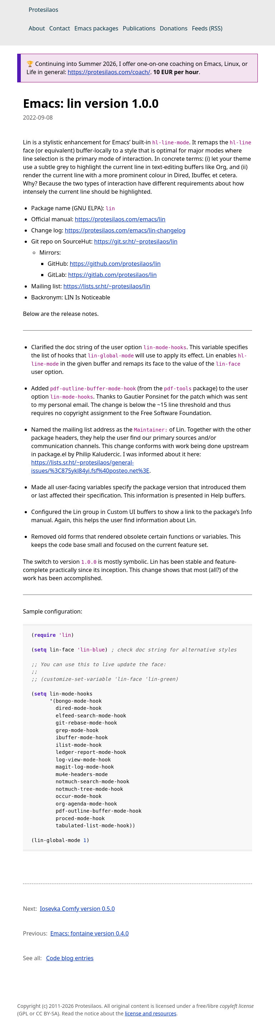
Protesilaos (43, 10)
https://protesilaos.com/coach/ (109, 72)
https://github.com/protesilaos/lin (115, 264)
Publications (139, 28)
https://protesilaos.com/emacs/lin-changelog (125, 230)
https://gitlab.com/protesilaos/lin (112, 275)
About (37, 28)
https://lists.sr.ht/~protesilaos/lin (106, 286)
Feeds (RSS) (207, 28)
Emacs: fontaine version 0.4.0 (89, 933)
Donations (173, 28)
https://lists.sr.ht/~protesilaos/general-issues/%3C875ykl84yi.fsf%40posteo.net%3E (90, 466)
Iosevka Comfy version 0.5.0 (77, 909)
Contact (59, 28)
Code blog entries (70, 958)
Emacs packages (96, 28)
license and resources (151, 1013)
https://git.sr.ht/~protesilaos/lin (136, 241)
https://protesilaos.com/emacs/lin (120, 219)
